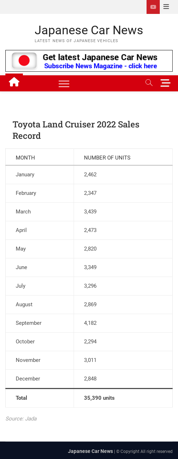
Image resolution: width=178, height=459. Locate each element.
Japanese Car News (89, 30)
